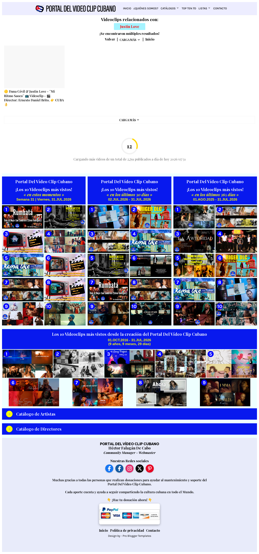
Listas (202, 8)
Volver (110, 39)
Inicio (127, 8)
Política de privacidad (127, 530)
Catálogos (168, 8)
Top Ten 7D (189, 8)
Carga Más (128, 40)
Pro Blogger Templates (137, 536)
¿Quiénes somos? (146, 8)
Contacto (220, 8)
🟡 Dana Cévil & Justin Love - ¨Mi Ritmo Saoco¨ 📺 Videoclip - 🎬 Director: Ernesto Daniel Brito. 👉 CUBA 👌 (34, 97)
